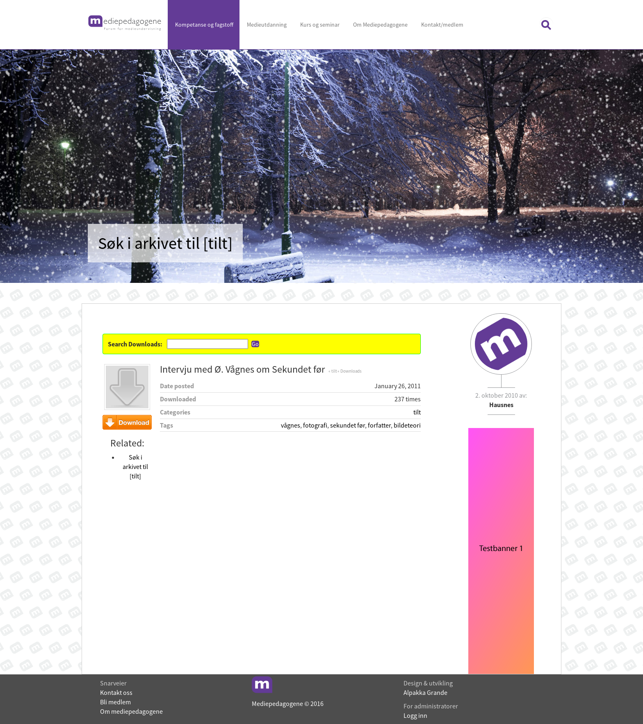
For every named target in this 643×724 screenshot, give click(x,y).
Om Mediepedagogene (380, 24)
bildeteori (407, 425)
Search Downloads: (135, 344)
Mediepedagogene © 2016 (288, 703)
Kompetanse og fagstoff (203, 24)
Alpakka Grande (425, 692)
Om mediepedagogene (131, 711)
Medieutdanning (266, 24)
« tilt (332, 371)
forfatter (379, 425)
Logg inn (415, 715)
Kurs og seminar (319, 24)
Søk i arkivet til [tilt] (135, 466)
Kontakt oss (116, 692)
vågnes (290, 425)
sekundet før (347, 425)
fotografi (315, 425)
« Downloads (349, 371)
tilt (417, 412)
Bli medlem (115, 702)
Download (127, 422)
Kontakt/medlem (441, 24)
